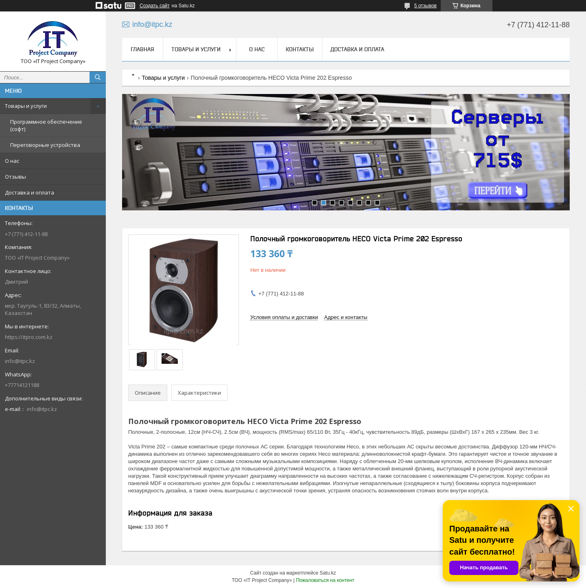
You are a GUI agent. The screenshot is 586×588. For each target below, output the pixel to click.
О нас (12, 160)
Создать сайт (155, 6)
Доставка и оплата (29, 192)
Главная (142, 49)
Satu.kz (327, 573)
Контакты (300, 49)
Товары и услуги (26, 105)
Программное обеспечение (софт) (46, 125)
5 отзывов (425, 6)
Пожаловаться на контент (325, 580)
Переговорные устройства (45, 145)
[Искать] (98, 77)
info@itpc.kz (20, 361)
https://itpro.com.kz (28, 337)
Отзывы (15, 176)
